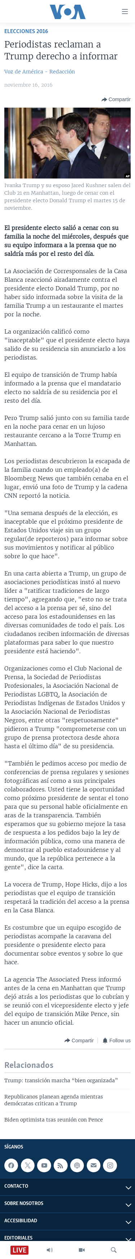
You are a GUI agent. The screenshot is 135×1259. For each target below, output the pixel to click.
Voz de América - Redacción (39, 71)
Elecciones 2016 (26, 31)
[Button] (116, 99)
